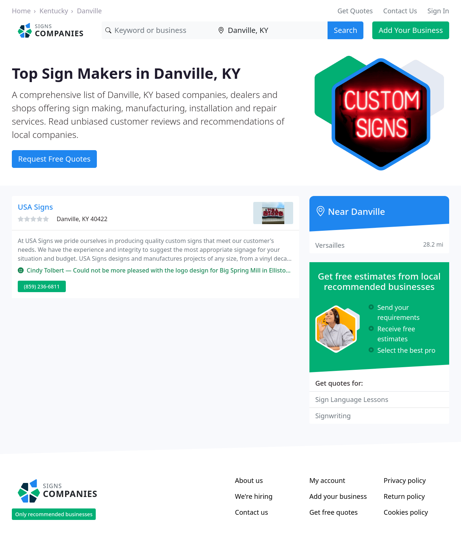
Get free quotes (333, 512)
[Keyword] (158, 30)
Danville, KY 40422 (82, 219)
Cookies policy (406, 512)
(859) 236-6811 (42, 286)
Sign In (438, 10)
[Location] (271, 30)
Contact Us (400, 10)
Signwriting (333, 415)
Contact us (251, 512)
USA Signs (35, 207)
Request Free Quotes (54, 159)
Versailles (379, 245)
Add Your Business (411, 30)
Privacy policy (405, 480)
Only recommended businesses (53, 514)
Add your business (338, 496)
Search (345, 30)
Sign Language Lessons (352, 399)
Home (21, 10)
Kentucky (54, 10)
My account (327, 480)
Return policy (404, 496)
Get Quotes (355, 10)
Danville (89, 10)
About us (249, 480)
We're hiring (254, 496)
